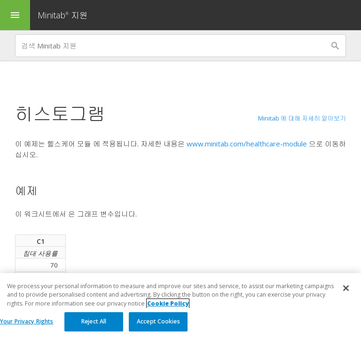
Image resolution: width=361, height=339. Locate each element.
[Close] (346, 288)
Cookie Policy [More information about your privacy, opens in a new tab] (167, 303)
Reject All (93, 321)
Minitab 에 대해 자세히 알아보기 (302, 118)
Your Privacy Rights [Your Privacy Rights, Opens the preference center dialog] (26, 321)
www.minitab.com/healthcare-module (247, 143)
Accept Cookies (158, 321)
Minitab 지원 (63, 15)
